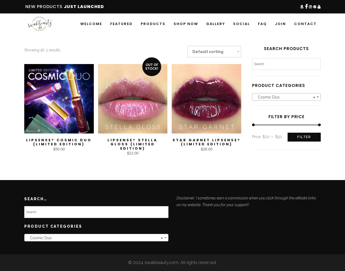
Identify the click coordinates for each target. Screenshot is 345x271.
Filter (304, 137)
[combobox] (286, 97)
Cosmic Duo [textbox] (284, 97)
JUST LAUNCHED (84, 6)
